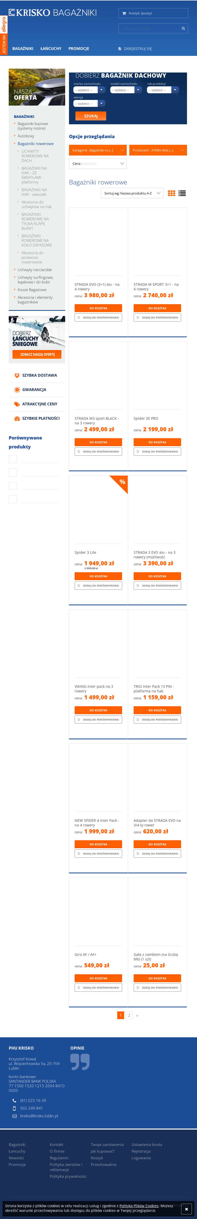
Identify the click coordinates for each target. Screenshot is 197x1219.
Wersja (78, 97)
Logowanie (141, 1157)
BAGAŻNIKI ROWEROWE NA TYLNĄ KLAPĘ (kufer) (35, 221)
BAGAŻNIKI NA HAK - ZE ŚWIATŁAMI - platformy (34, 175)
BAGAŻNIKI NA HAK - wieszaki (34, 192)
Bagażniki (24, 116)
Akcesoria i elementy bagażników (35, 299)
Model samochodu (124, 83)
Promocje (17, 1164)
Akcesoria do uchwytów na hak (37, 204)
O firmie (57, 1151)
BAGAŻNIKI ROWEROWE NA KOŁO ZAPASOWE (37, 240)
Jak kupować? (102, 1151)
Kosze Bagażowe (32, 289)
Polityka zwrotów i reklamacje (66, 1167)
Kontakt (56, 1144)
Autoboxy (26, 135)
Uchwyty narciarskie (35, 269)
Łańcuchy (17, 1151)
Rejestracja (141, 1151)
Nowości (16, 1157)
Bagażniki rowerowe (36, 143)
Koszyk (97, 1157)
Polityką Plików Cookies (139, 1205)
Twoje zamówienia (107, 1144)
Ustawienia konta (147, 1144)
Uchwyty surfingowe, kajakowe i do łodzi (35, 279)
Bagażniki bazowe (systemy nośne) (33, 126)
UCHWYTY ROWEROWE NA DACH (35, 156)
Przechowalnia (103, 1164)
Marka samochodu (87, 83)
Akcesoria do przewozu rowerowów (33, 257)
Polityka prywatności (68, 1176)
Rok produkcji (156, 83)
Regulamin (59, 1157)
